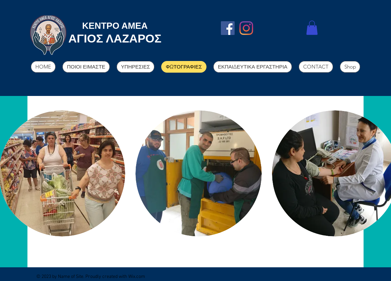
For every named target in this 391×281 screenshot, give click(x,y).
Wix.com (136, 277)
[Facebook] (228, 28)
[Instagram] (246, 28)
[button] (312, 28)
